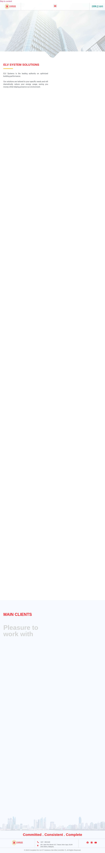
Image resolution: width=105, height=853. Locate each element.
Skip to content (6, 1)
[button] (55, 6)
